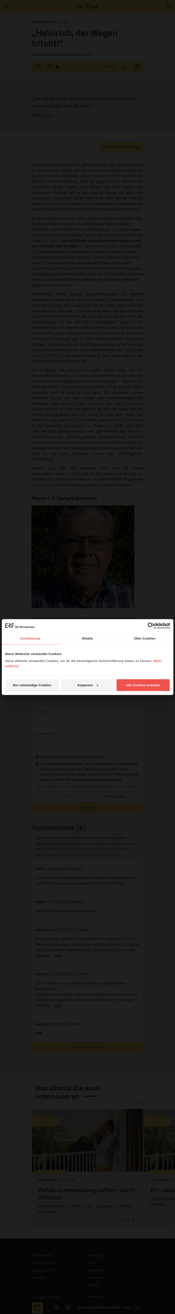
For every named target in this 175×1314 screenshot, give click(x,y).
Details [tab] (87, 638)
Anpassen (87, 685)
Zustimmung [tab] (30, 638)
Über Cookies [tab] (144, 638)
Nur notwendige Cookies (32, 685)
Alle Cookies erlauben (143, 685)
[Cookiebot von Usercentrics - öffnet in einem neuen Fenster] (151, 626)
